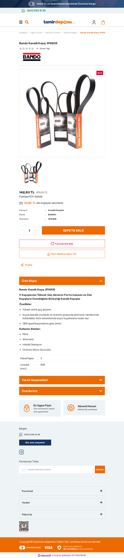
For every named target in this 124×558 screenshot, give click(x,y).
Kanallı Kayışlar (56, 210)
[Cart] (102, 22)
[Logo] (60, 22)
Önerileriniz (30, 391)
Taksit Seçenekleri (35, 380)
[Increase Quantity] (36, 230)
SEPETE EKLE (73, 230)
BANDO (52, 214)
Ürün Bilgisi (29, 281)
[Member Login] (94, 22)
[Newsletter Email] (60, 469)
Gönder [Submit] (100, 469)
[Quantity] (29, 230)
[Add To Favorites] (62, 244)
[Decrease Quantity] (21, 230)
